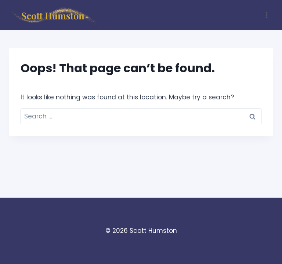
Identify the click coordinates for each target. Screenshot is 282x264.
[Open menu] (266, 15)
